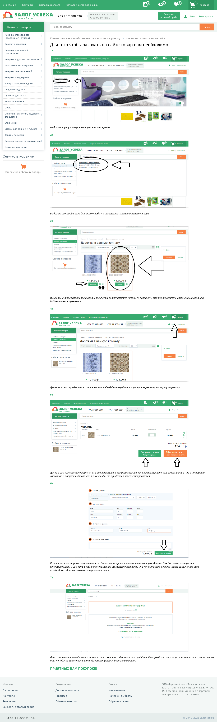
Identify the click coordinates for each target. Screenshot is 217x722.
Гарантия (61, 695)
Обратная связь (119, 701)
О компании (9, 4)
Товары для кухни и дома (19, 83)
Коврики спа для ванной (19, 71)
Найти (207, 27)
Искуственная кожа (16, 147)
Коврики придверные (17, 77)
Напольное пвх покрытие (19, 65)
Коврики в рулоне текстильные (22, 59)
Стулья (8, 107)
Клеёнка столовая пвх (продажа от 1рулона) (17, 36)
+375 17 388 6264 (70, 16)
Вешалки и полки (14, 101)
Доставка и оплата (49, 4)
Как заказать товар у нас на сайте (145, 38)
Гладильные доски (15, 89)
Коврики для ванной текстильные (16, 51)
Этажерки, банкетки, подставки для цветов (22, 115)
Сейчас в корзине (18, 156)
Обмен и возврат (66, 701)
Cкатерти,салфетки (15, 43)
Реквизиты (9, 701)
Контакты (27, 4)
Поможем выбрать (120, 695)
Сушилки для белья (15, 95)
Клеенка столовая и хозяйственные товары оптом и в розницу (85, 38)
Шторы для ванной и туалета (21, 128)
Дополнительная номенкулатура (23, 140)
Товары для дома (14, 134)
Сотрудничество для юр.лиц (82, 4)
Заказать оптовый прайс (169, 15)
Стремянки (11, 122)
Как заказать (117, 690)
